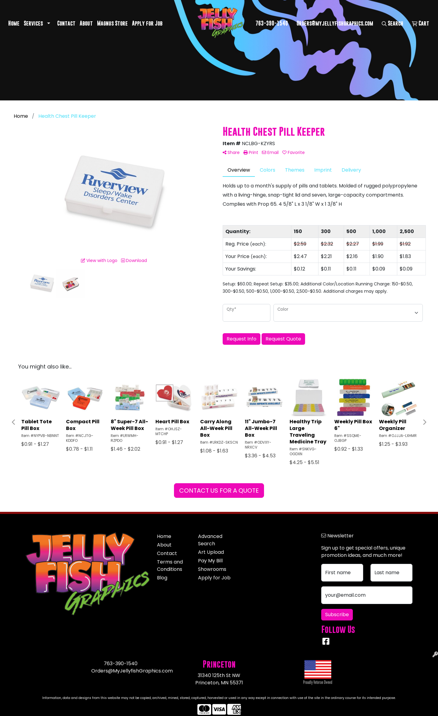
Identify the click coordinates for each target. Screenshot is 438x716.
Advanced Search (210, 540)
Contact (66, 23)
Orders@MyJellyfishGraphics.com (132, 670)
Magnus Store (112, 23)
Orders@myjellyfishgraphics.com (335, 23)
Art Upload (211, 552)
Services (33, 23)
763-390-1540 (271, 23)
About (86, 23)
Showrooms (212, 569)
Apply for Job (147, 23)
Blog (162, 577)
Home (13, 23)
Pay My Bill (210, 560)
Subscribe (337, 614)
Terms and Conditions (170, 565)
